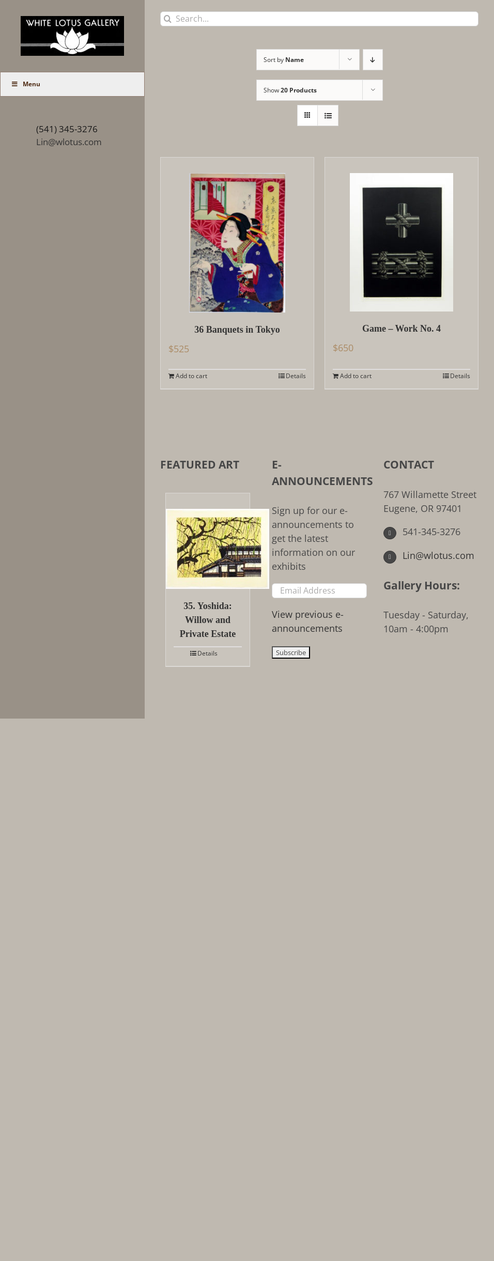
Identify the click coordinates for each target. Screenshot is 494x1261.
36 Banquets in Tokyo (237, 329)
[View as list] (328, 115)
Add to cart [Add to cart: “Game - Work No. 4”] (356, 375)
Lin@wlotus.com (69, 142)
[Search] (167, 18)
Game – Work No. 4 (401, 328)
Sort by (284, 59)
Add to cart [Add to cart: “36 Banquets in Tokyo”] (191, 375)
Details (296, 375)
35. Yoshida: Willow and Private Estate (208, 620)
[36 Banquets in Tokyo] (237, 235)
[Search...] (319, 18)
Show (290, 90)
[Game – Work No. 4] (401, 235)
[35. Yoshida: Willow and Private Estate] (208, 541)
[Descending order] (373, 59)
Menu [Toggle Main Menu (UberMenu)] (25, 84)
